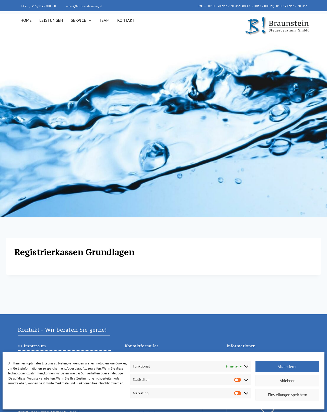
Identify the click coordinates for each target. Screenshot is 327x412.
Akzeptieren (287, 366)
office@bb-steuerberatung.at (86, 6)
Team (104, 20)
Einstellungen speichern (287, 394)
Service (81, 20)
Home (26, 20)
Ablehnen (287, 380)
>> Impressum (32, 345)
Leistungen (51, 20)
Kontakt (125, 20)
